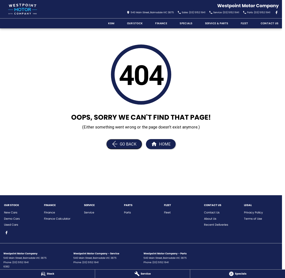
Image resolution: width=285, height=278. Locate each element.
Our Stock (135, 23)
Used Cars (11, 225)
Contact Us (270, 23)
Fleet (244, 23)
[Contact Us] (150, 12)
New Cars (10, 212)
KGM (111, 23)
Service (89, 212)
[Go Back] (124, 144)
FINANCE (161, 23)
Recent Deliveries (216, 225)
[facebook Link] (276, 12)
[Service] (142, 274)
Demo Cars (12, 219)
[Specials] (237, 274)
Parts (127, 212)
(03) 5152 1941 (20, 262)
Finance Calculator (57, 219)
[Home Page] (22, 9)
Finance (49, 212)
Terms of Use (253, 219)
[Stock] (47, 274)
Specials (186, 23)
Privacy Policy (253, 212)
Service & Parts (216, 23)
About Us (210, 219)
